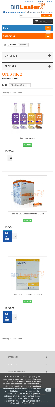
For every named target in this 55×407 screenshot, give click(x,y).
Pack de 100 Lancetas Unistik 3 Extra (27, 214)
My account (13, 364)
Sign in (49, 1)
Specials (10, 66)
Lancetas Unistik (27, 138)
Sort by (5, 85)
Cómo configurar (27, 403)
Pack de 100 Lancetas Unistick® (27, 294)
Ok (48, 390)
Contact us (29, 1)
